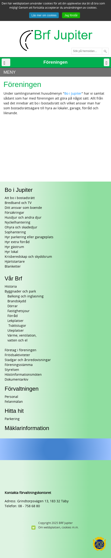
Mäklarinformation (27, 428)
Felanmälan (14, 402)
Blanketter (13, 267)
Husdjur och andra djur (23, 218)
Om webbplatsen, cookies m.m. (58, 527)
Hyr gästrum (14, 247)
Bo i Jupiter (73, 94)
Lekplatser (15, 321)
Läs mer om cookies (43, 15)
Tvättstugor (16, 326)
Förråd (12, 316)
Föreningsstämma (19, 365)
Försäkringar (14, 213)
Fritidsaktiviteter (17, 355)
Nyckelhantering (17, 222)
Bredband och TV (18, 203)
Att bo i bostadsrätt (20, 198)
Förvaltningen (21, 389)
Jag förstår (71, 15)
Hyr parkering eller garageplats (29, 237)
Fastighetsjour (18, 311)
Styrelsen (12, 370)
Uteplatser (15, 331)
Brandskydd (16, 301)
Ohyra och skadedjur (21, 227)
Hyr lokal (11, 252)
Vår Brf (13, 278)
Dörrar (12, 306)
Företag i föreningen (20, 350)
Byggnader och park (20, 291)
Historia (11, 287)
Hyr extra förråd (17, 242)
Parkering (12, 419)
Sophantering (15, 232)
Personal (11, 397)
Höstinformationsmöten (23, 375)
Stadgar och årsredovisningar (28, 360)
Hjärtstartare (15, 262)
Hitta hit (14, 411)
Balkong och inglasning (25, 296)
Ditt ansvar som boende (23, 208)
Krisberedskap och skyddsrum (28, 257)
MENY (9, 72)
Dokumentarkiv (16, 380)
